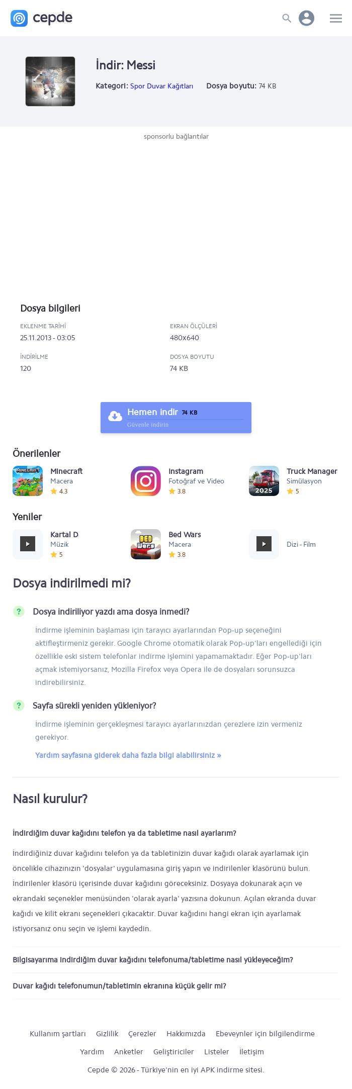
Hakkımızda (186, 1033)
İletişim (251, 1051)
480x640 (184, 337)
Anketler (128, 1051)
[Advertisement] (176, 217)
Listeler (216, 1051)
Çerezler (142, 1033)
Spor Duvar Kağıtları (161, 86)
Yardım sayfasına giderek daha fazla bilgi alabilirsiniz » (128, 755)
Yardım (92, 1051)
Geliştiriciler (173, 1051)
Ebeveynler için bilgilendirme (265, 1033)
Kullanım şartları (58, 1033)
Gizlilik (107, 1033)
